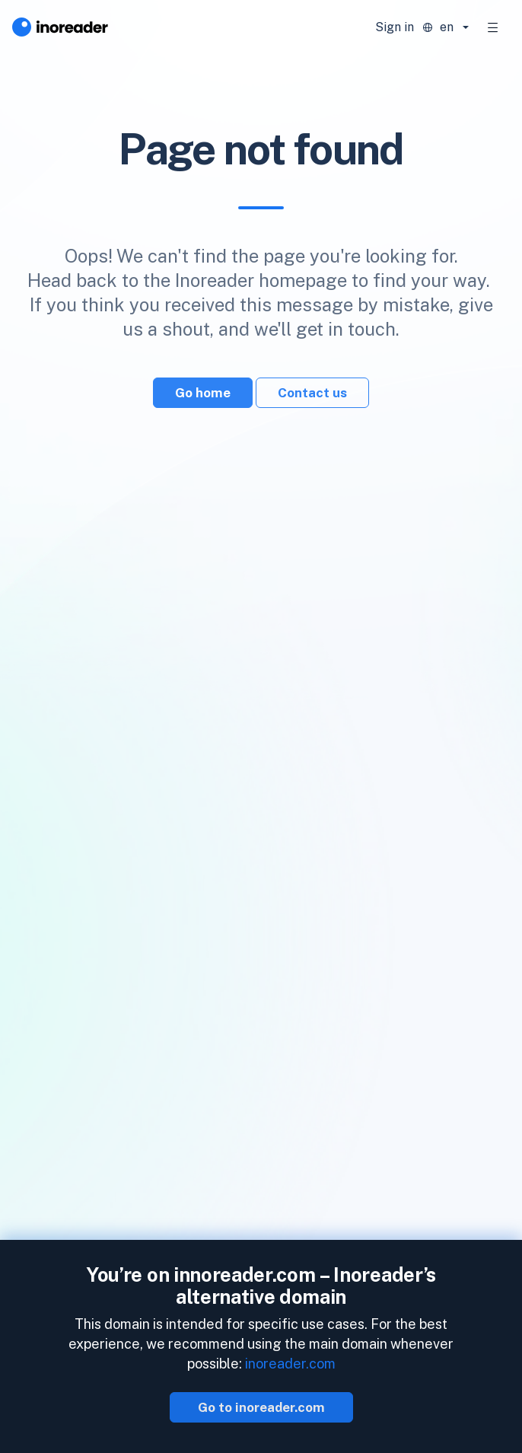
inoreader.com (290, 1364)
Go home (203, 392)
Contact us (312, 392)
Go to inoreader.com (261, 1407)
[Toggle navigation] (493, 27)
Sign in (394, 27)
